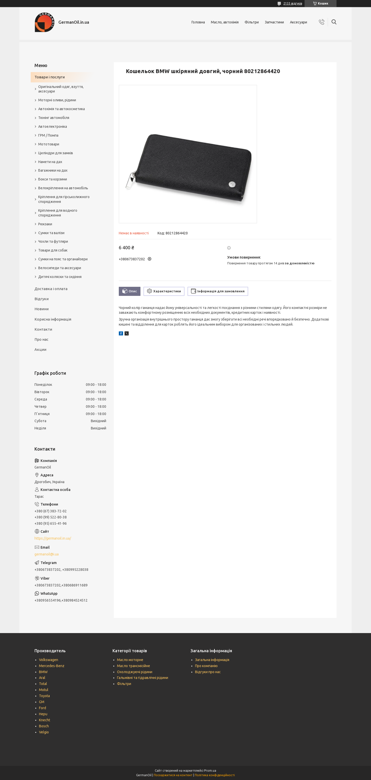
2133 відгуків (292, 3)
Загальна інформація (212, 660)
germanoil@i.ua (46, 554)
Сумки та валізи (51, 233)
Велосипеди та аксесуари (59, 268)
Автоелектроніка (52, 126)
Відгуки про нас (208, 672)
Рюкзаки (45, 224)
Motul (43, 690)
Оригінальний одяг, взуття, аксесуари (61, 89)
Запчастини (274, 22)
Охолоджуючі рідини (134, 672)
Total (43, 684)
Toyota (44, 696)
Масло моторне (130, 660)
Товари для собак (52, 250)
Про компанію (206, 666)
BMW (43, 672)
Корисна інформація (52, 319)
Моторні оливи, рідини (57, 100)
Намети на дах (50, 162)
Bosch (44, 726)
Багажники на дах (52, 170)
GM (41, 702)
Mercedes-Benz (51, 666)
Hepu (43, 714)
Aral (42, 678)
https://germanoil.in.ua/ (52, 538)
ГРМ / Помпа (48, 135)
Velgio (44, 732)
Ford (42, 708)
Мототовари (48, 144)
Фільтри (252, 22)
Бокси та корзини (52, 179)
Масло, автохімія (225, 22)
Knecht (44, 720)
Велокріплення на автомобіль (63, 188)
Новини (41, 309)
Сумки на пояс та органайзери (63, 259)
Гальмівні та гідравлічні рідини (142, 678)
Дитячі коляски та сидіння (60, 277)
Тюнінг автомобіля (53, 118)
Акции (40, 349)
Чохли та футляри (53, 241)
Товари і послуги (49, 77)
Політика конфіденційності (215, 775)
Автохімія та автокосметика (61, 109)
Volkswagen (48, 660)
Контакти (43, 329)
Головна (198, 22)
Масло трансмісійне (133, 666)
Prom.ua (210, 770)
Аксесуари (298, 22)
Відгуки (41, 299)
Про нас (41, 339)
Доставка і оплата (50, 289)
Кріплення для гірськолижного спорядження (64, 199)
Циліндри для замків (55, 153)
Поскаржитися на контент (173, 775)
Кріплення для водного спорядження (57, 212)
